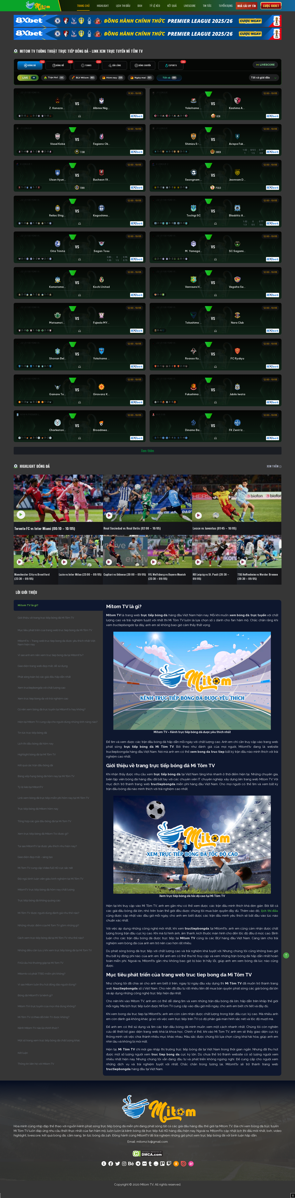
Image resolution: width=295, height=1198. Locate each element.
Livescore (190, 5)
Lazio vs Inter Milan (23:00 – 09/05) (78, 584)
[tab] (29, 67)
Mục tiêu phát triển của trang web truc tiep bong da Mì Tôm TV (55, 639)
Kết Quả (172, 5)
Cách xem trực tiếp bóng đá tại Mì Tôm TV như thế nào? (51, 947)
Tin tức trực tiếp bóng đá (32, 742)
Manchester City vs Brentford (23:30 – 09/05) (34, 584)
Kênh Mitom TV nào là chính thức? (38, 1037)
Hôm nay (118, 78)
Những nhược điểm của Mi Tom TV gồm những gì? (48, 934)
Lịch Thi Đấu (123, 5)
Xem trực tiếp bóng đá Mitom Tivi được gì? (43, 843)
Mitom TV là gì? (28, 614)
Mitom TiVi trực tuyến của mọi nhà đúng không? (47, 1015)
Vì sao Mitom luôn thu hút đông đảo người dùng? (47, 993)
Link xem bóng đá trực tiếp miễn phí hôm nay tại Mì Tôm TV (53, 807)
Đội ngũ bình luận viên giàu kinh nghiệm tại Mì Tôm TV (50, 888)
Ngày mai (148, 78)
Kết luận (23, 1062)
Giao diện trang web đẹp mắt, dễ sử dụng (43, 675)
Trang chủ (83, 5)
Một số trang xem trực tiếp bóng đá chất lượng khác (49, 1049)
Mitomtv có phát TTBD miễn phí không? (41, 983)
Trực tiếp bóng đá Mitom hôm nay (38, 818)
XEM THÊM (274, 473)
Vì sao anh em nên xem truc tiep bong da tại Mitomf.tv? (50, 664)
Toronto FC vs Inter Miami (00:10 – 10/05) (52, 536)
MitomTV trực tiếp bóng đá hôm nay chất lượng (46, 899)
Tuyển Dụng (226, 5)
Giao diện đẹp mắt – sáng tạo (35, 866)
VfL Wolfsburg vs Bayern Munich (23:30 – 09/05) (169, 584)
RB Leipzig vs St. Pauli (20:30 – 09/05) (213, 584)
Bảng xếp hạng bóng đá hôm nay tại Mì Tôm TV (46, 785)
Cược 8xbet (271, 5)
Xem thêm (147, 457)
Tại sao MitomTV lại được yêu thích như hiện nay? (47, 855)
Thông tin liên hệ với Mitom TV (36, 1073)
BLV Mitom (87, 78)
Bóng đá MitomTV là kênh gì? (35, 1004)
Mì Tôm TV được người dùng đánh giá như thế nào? (48, 922)
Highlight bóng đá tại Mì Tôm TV (37, 763)
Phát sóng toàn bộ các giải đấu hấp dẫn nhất (44, 686)
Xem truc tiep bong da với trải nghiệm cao (43, 708)
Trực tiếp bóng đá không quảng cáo (39, 909)
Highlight (103, 5)
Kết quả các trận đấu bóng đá (35, 774)
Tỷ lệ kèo (154, 5)
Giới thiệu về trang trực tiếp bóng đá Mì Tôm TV (46, 627)
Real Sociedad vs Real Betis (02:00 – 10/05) (143, 536)
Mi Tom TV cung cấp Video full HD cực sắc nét (45, 877)
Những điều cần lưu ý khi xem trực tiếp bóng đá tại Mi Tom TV (55, 959)
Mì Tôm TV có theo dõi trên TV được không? (43, 1026)
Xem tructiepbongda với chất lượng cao (41, 697)
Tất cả (177, 78)
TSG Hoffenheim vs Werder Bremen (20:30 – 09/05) (255, 584)
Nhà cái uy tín (246, 6)
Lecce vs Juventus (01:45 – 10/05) (223, 536)
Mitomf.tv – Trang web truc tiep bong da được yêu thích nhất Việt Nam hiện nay (56, 652)
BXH (140, 5)
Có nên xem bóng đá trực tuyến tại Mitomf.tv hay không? (51, 718)
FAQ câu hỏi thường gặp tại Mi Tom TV (40, 972)
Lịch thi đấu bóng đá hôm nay (35, 753)
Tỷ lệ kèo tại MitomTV (30, 796)
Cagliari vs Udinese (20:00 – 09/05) (122, 584)
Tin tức (207, 5)
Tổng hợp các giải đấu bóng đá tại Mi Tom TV (44, 830)
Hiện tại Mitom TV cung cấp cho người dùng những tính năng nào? (57, 731)
